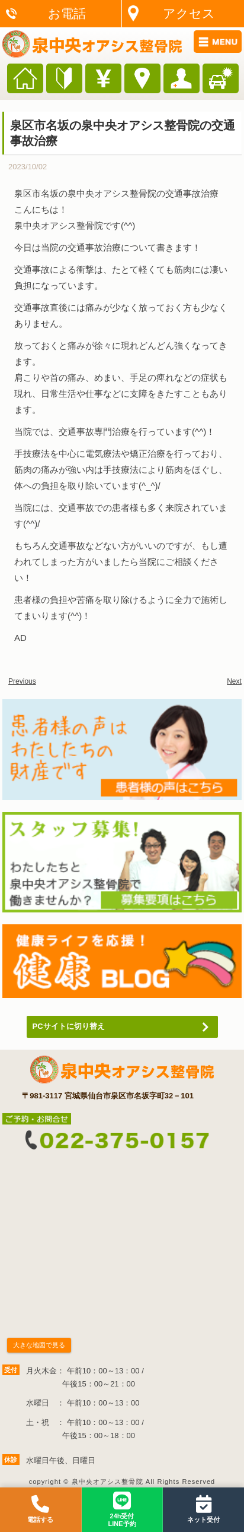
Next (234, 681)
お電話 (67, 13)
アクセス (189, 13)
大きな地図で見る (39, 1344)
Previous (22, 681)
